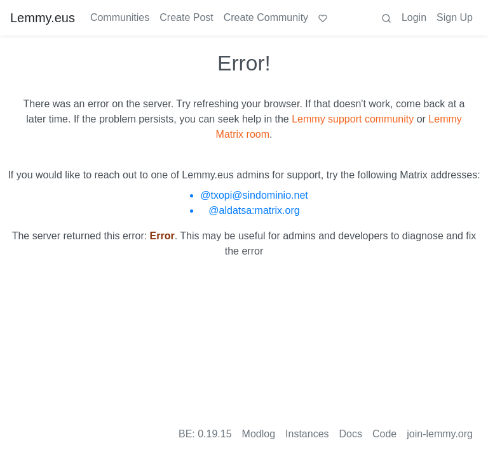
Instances (307, 433)
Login (414, 17)
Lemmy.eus (42, 18)
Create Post (186, 17)
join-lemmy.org (440, 433)
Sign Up (455, 17)
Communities (119, 17)
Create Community (266, 17)
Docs (350, 433)
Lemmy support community (353, 119)
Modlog (258, 433)
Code (384, 433)
